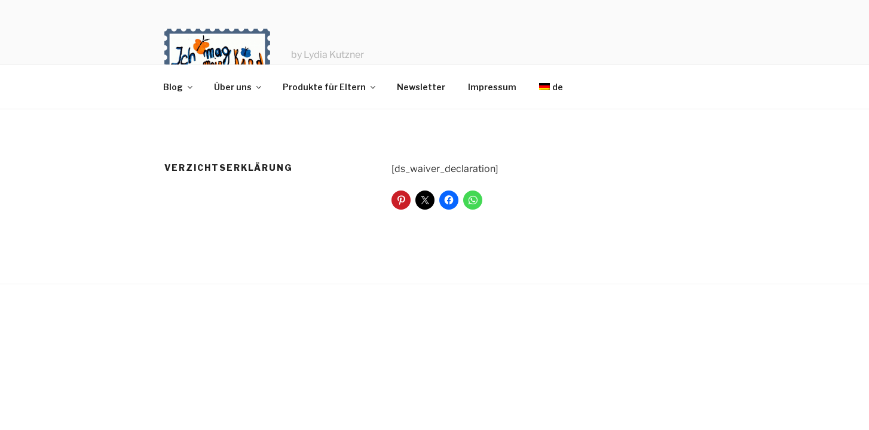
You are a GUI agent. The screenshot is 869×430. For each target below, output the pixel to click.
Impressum (492, 87)
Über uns (238, 87)
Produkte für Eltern (330, 87)
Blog (178, 87)
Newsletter (421, 87)
